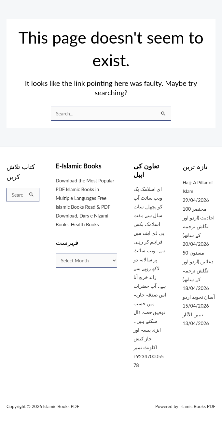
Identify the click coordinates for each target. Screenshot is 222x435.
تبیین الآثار (193, 314)
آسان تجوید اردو (199, 297)
